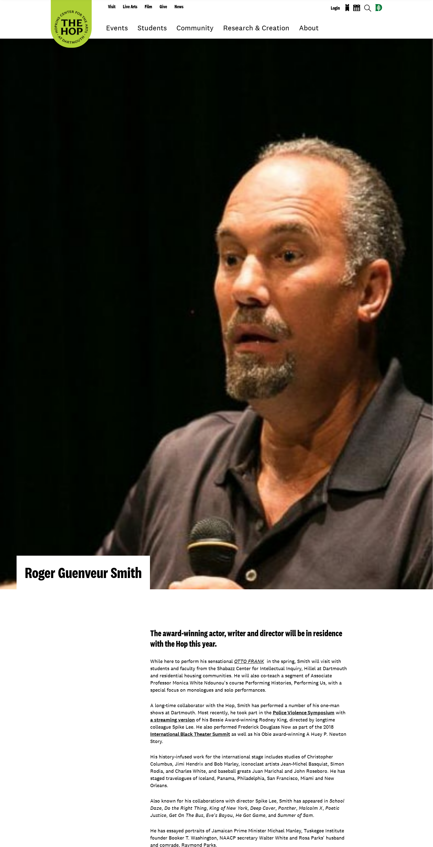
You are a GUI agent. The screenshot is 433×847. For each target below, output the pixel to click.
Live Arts (130, 6)
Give (163, 6)
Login (335, 8)
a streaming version (172, 720)
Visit (111, 6)
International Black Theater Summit (190, 734)
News (179, 6)
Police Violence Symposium (303, 712)
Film (148, 6)
